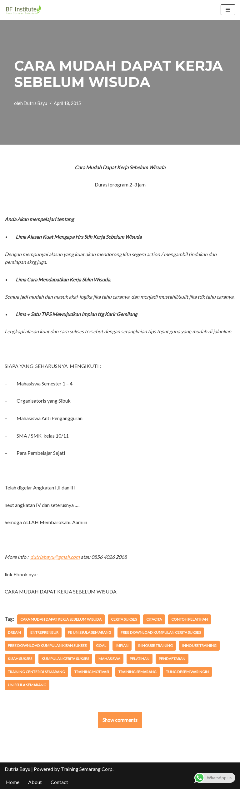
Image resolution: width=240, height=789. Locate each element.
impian (121, 645)
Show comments (120, 720)
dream (222, 619)
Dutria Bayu (35, 103)
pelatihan (139, 659)
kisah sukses (20, 659)
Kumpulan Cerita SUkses (65, 659)
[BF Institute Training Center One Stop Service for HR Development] (23, 9)
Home (12, 782)
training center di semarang (36, 672)
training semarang (137, 672)
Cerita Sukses (123, 619)
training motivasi (91, 672)
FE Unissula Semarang (67, 632)
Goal (100, 645)
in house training (154, 645)
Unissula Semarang (27, 685)
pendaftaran (172, 659)
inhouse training (199, 645)
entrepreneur (22, 632)
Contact (59, 782)
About (35, 782)
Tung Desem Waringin (187, 672)
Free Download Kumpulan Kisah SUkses (47, 645)
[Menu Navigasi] (228, 9)
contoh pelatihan (188, 619)
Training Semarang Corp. (87, 769)
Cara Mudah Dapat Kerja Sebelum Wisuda (60, 619)
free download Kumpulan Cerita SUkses (138, 632)
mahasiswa (109, 659)
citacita (153, 619)
